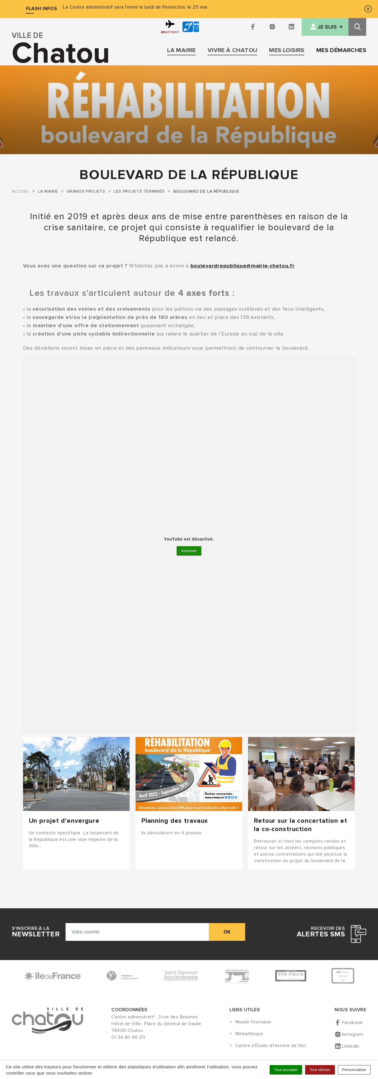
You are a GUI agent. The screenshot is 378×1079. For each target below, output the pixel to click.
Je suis (327, 27)
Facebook (352, 1022)
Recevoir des (321, 931)
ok (227, 932)
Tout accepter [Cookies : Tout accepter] (286, 1069)
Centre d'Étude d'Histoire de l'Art (271, 1046)
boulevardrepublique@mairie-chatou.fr (242, 265)
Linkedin (350, 1046)
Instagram (352, 1034)
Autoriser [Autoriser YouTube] (189, 551)
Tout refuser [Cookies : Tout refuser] (319, 1069)
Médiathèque (249, 1034)
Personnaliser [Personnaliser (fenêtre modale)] (354, 1069)
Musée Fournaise (253, 1022)
